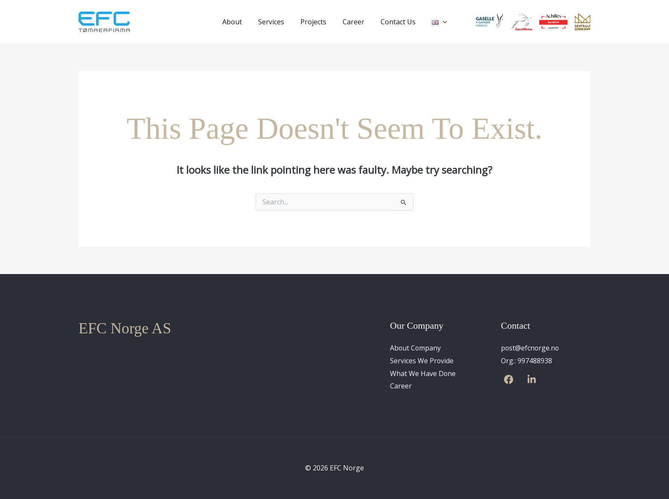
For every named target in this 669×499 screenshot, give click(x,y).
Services (275, 21)
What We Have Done (423, 373)
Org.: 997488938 (526, 360)
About (238, 21)
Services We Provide (422, 360)
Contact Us (394, 21)
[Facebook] (508, 379)
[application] (436, 21)
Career (352, 21)
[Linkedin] (531, 379)
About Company (416, 348)
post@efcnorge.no (530, 348)
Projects (315, 21)
